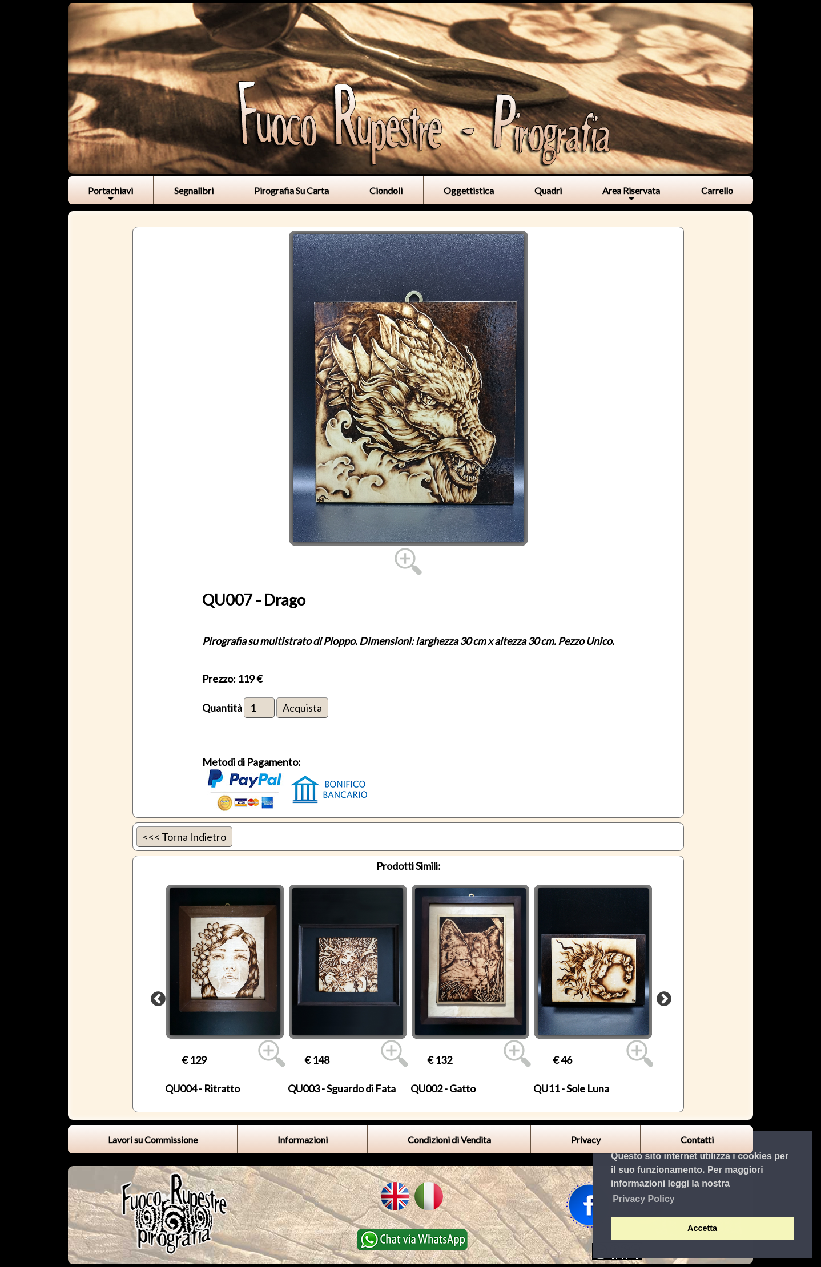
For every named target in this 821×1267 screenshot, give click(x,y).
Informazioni (302, 1139)
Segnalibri (194, 190)
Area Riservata (631, 194)
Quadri (548, 190)
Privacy (586, 1139)
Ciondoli (386, 190)
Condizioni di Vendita (449, 1139)
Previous (155, 996)
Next (661, 996)
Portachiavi (110, 194)
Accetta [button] (702, 1228)
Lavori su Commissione (153, 1139)
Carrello (717, 190)
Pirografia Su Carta (291, 190)
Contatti (697, 1139)
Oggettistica (469, 190)
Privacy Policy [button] (644, 1199)
